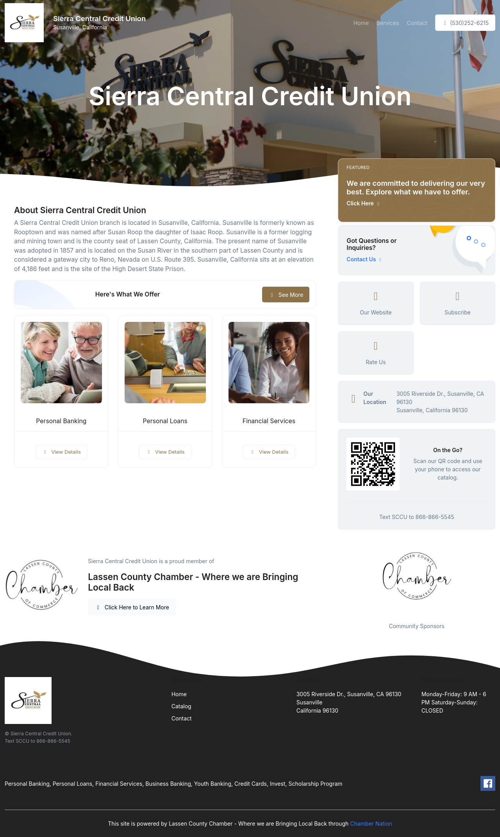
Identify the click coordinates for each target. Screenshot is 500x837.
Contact (417, 23)
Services (388, 23)
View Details (61, 452)
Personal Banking (61, 421)
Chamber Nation (371, 823)
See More (285, 294)
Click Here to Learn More (132, 607)
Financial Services (269, 421)
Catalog (181, 706)
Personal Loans (165, 421)
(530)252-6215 (465, 23)
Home (361, 23)
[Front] (26, 22)
